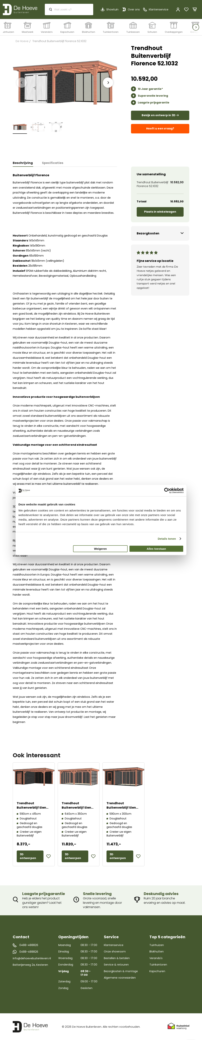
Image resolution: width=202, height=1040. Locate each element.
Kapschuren (157, 971)
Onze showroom (115, 951)
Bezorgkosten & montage (121, 971)
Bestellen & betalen (117, 958)
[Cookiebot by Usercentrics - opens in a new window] (167, 490)
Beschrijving (23, 163)
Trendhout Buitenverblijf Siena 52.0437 (77, 807)
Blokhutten (156, 951)
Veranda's (156, 958)
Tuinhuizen (156, 945)
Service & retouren (116, 964)
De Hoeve (22, 41)
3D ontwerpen (28, 856)
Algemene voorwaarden (120, 978)
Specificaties (52, 163)
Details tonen (167, 538)
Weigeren (100, 548)
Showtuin (112, 9)
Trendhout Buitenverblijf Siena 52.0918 (122, 807)
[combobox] (69, 9)
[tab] (25, 163)
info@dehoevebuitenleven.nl (32, 958)
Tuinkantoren (158, 964)
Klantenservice (113, 945)
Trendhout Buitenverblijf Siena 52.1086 (32, 807)
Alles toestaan (156, 548)
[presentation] (108, 83)
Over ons (134, 9)
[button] (48, 856)
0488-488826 (28, 945)
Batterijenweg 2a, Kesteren (30, 965)
